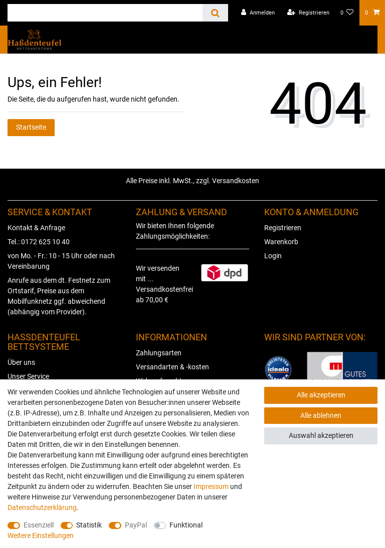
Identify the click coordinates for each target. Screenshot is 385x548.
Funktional (186, 525)
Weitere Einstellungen (41, 535)
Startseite (31, 127)
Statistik (89, 525)
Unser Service (28, 376)
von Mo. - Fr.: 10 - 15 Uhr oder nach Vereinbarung (61, 261)
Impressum (211, 486)
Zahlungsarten (158, 353)
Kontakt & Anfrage (36, 228)
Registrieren (282, 228)
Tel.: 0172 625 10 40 (39, 242)
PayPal (136, 525)
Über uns (21, 362)
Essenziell (39, 525)
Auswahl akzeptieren (321, 435)
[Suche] (215, 13)
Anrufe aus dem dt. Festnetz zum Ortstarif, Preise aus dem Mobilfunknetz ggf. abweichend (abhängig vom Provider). (59, 296)
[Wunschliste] (347, 13)
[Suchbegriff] (105, 13)
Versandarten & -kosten (172, 367)
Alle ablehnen (320, 415)
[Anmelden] (258, 13)
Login (273, 256)
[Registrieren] (308, 13)
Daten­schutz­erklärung (42, 507)
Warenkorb (281, 242)
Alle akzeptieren (321, 395)
